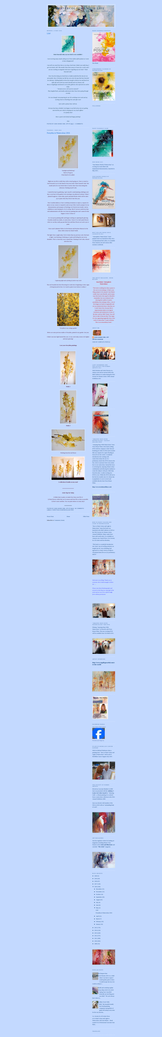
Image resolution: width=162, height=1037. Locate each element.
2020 (95, 876)
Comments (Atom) (59, 520)
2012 (95, 935)
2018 (95, 881)
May (97, 908)
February (98, 921)
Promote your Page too (98, 740)
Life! (49, 33)
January (98, 924)
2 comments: (79, 123)
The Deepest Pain (102, 973)
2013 (95, 933)
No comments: (80, 508)
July (97, 902)
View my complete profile (101, 342)
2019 (95, 878)
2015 (95, 927)
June (97, 905)
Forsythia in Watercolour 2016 (58, 133)
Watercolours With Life (81, 8)
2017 (95, 884)
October (98, 894)
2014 (95, 930)
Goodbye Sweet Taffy (103, 1002)
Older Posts (86, 516)
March (98, 919)
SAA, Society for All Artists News (100, 1016)
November (99, 891)
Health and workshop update (105, 987)
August (98, 899)
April (97, 916)
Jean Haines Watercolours (99, 727)
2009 (95, 943)
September (99, 897)
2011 (95, 938)
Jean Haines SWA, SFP (101, 337)
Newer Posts (50, 516)
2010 (95, 941)
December (99, 889)
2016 (95, 886)
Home (68, 516)
